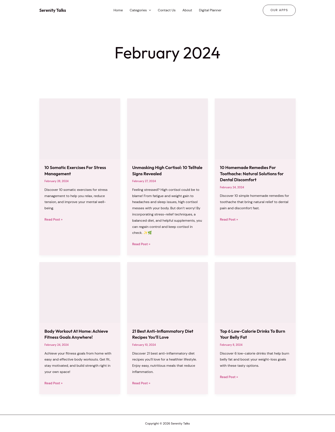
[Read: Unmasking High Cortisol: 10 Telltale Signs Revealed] (167, 128)
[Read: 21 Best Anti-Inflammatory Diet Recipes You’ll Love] (167, 292)
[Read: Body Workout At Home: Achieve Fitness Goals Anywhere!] (79, 292)
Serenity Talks (52, 10)
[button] (149, 10)
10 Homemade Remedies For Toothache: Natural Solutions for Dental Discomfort (254, 173)
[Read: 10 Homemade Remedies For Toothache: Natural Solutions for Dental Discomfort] (255, 128)
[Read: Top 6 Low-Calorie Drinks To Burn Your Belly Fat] (255, 292)
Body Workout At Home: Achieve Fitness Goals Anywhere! (78, 334)
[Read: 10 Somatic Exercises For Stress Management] (79, 128)
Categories (140, 10)
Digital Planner (210, 10)
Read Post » (53, 220)
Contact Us (167, 10)
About (187, 10)
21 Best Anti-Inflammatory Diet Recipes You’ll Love (165, 334)
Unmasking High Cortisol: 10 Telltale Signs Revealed (162, 170)
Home (118, 10)
